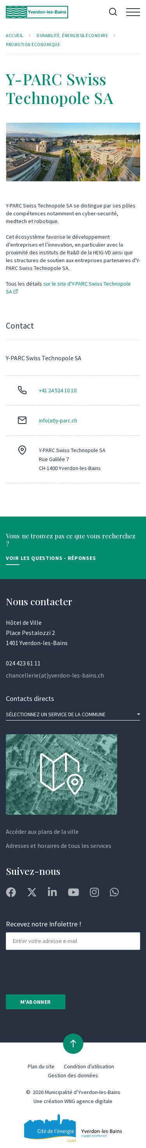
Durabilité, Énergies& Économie (72, 35)
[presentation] (65, 971)
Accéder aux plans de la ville (42, 831)
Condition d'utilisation (89, 1066)
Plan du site (41, 1066)
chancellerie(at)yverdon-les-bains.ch (55, 675)
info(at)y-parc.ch (58, 420)
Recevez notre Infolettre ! (43, 923)
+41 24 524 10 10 (57, 390)
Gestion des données (73, 1075)
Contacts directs (30, 698)
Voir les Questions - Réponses (51, 557)
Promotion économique (33, 44)
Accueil (14, 35)
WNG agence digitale (88, 1101)
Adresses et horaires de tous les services (58, 845)
